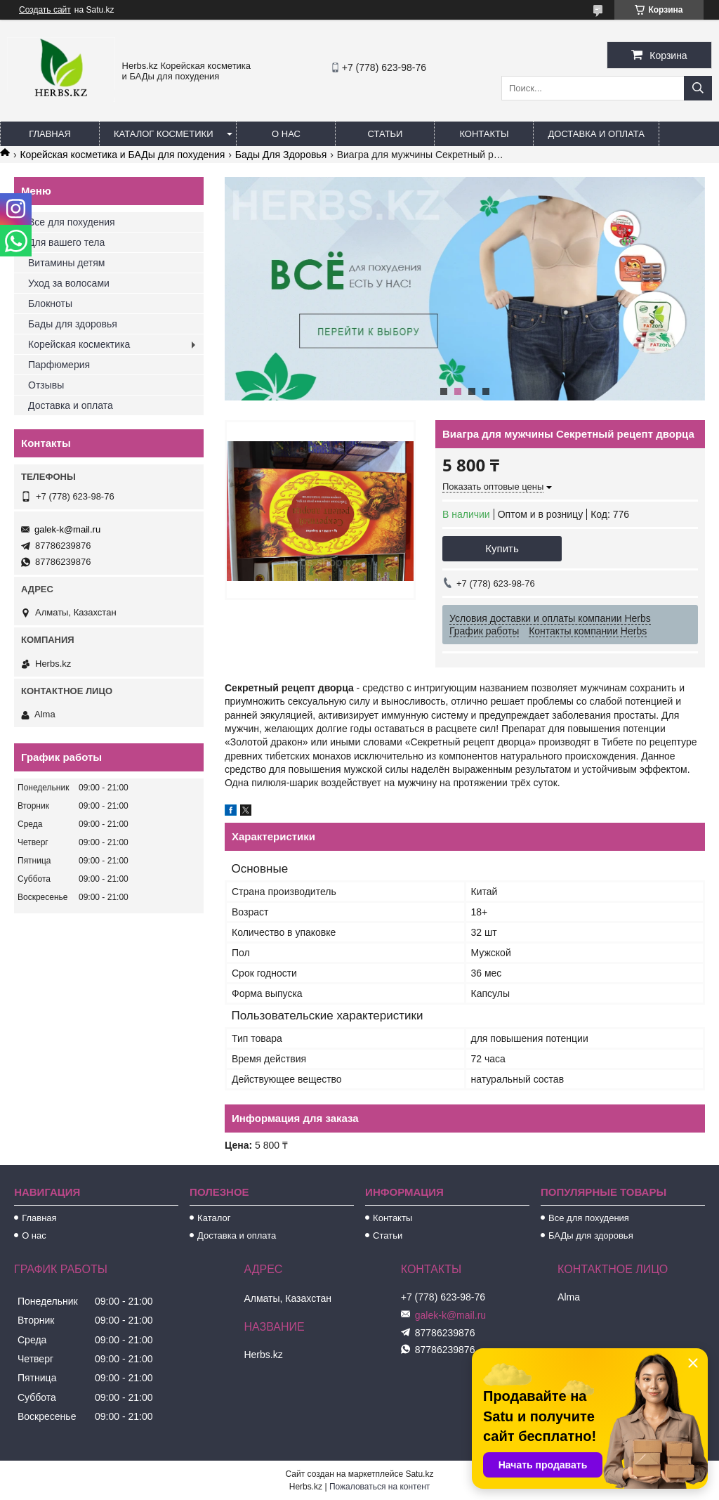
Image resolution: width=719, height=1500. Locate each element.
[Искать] (698, 88)
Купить (501, 548)
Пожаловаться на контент (379, 1487)
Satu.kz (419, 1474)
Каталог (213, 1218)
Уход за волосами (69, 283)
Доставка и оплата (596, 134)
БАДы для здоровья (590, 1235)
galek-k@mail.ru (67, 529)
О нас (286, 134)
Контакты (483, 134)
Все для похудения (71, 222)
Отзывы (46, 385)
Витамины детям (66, 262)
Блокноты (50, 303)
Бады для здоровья (72, 324)
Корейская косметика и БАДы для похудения (122, 154)
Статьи (385, 134)
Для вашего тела (66, 242)
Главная (50, 134)
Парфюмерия (59, 364)
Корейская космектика (79, 344)
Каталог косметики (163, 134)
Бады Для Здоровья (281, 154)
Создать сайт (45, 10)
